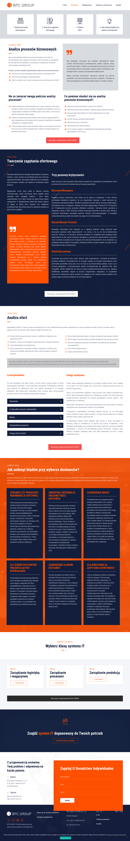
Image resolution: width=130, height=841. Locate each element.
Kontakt (118, 5)
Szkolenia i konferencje (104, 5)
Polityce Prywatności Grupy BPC (116, 835)
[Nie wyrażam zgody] (127, 837)
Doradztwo (74, 5)
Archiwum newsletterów (44, 817)
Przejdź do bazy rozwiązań (65, 741)
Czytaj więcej (18, 683)
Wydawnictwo (87, 5)
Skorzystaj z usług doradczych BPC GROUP (63, 140)
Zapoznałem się (65, 838)
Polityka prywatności (102, 819)
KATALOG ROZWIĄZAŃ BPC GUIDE (65, 728)
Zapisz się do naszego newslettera (48, 813)
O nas (65, 5)
